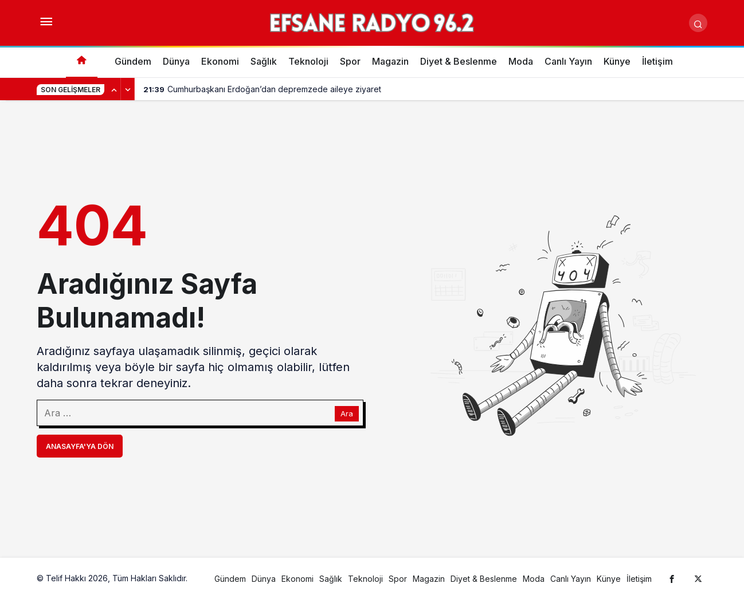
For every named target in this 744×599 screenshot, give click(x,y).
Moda (520, 61)
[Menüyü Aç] (46, 23)
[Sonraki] (128, 89)
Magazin (390, 61)
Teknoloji (308, 61)
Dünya (176, 61)
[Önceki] (114, 89)
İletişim (657, 61)
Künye (617, 61)
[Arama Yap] (698, 23)
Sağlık (263, 61)
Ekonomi (220, 61)
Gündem (133, 61)
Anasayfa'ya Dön (79, 446)
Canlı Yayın (568, 61)
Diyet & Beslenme (458, 61)
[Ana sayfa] (81, 61)
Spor (350, 61)
